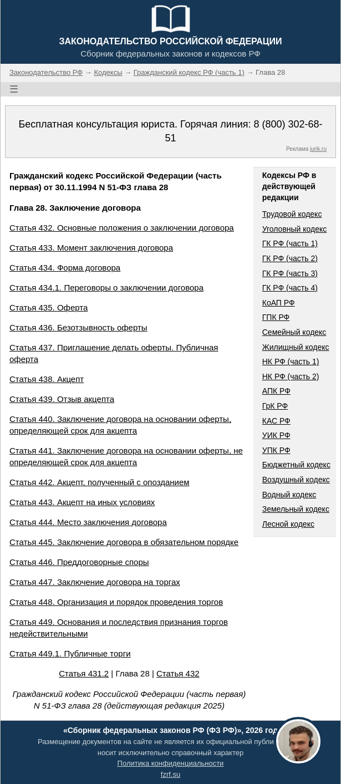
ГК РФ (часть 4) (290, 287)
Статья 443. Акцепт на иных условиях (82, 502)
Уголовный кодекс (294, 229)
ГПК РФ (276, 317)
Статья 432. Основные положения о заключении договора (121, 227)
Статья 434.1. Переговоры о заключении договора (106, 287)
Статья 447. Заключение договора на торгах (94, 582)
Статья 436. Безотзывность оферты (78, 327)
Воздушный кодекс (296, 479)
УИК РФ (276, 435)
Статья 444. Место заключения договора (88, 522)
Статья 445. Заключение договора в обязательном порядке (123, 542)
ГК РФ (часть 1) (290, 243)
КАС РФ (276, 420)
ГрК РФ (275, 405)
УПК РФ (276, 450)
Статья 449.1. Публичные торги (70, 653)
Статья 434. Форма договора (64, 267)
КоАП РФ (278, 302)
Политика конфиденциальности (171, 763)
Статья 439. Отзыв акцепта (61, 399)
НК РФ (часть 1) (290, 361)
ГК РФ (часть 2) (290, 258)
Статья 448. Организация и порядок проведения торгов (116, 602)
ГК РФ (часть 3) (290, 273)
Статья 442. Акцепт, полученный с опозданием (99, 482)
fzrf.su (170, 774)
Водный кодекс (289, 494)
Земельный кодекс (295, 509)
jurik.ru (318, 149)
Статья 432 (178, 673)
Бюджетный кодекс (296, 464)
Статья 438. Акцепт (46, 379)
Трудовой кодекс (292, 214)
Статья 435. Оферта (48, 307)
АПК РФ (276, 390)
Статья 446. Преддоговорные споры (79, 562)
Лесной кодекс (288, 524)
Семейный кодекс (294, 332)
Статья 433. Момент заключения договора (91, 247)
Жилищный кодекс (295, 347)
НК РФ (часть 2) (290, 376)
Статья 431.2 (84, 673)
